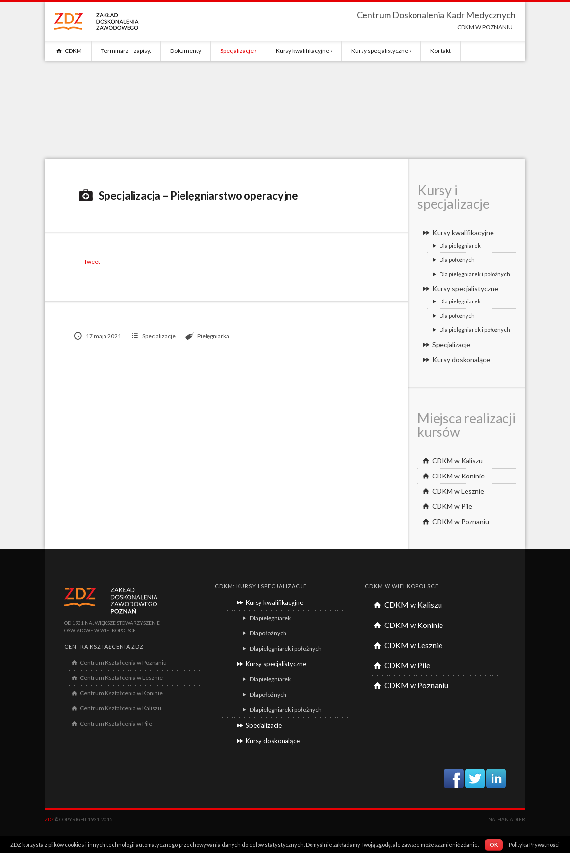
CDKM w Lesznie (452, 491)
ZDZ (49, 819)
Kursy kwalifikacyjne (302, 50)
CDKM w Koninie (452, 476)
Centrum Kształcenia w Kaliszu (115, 708)
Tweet (92, 261)
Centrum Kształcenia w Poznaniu (118, 662)
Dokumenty (185, 50)
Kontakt (440, 50)
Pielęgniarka (213, 336)
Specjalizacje (237, 50)
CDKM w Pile (446, 506)
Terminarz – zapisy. (126, 50)
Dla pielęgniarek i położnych (470, 274)
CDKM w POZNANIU (485, 27)
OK (494, 844)
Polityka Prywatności (534, 844)
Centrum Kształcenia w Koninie (116, 693)
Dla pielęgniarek (455, 245)
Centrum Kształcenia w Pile (110, 723)
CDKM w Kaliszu (451, 460)
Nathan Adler (506, 819)
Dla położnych (452, 259)
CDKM (68, 50)
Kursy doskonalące (455, 359)
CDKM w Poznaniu (454, 521)
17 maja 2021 (97, 336)
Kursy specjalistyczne (379, 50)
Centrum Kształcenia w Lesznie (116, 677)
